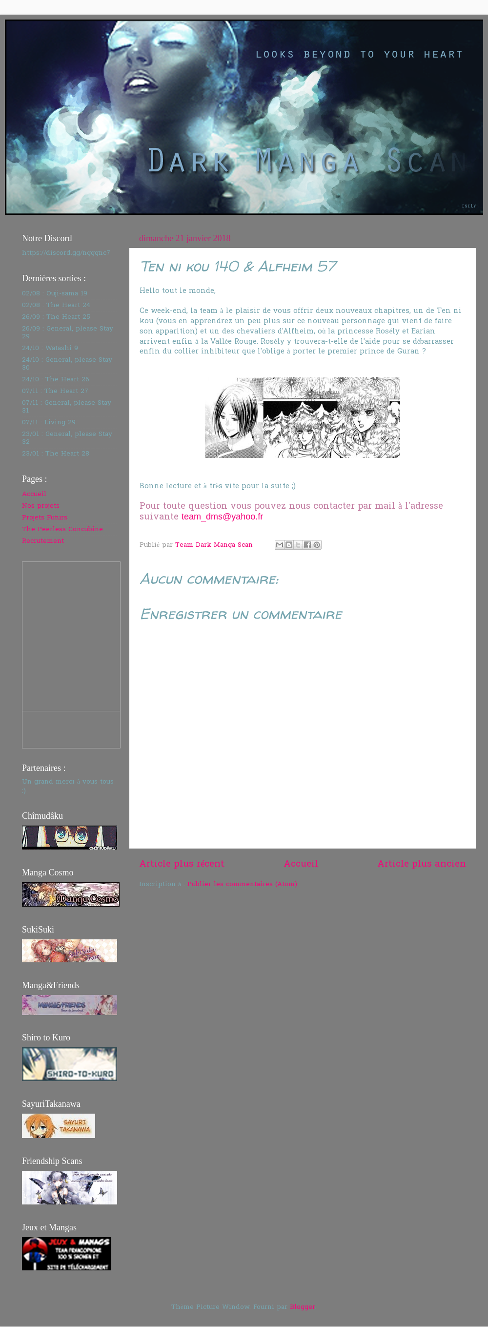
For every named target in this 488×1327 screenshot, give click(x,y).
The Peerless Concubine (62, 530)
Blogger (302, 1307)
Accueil (301, 864)
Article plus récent (181, 864)
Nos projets (41, 506)
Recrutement (43, 541)
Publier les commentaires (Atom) (242, 885)
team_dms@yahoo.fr (222, 516)
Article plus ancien (421, 864)
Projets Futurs (44, 518)
